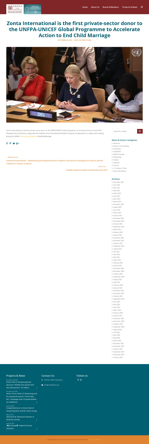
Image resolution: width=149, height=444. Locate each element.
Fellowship (117, 149)
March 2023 (117, 213)
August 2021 (117, 249)
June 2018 (116, 335)
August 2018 (117, 330)
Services (116, 165)
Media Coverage (118, 154)
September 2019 (118, 299)
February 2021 (118, 263)
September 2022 (118, 227)
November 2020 (118, 271)
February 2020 (118, 285)
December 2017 (118, 343)
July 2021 (116, 252)
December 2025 (118, 182)
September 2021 (118, 246)
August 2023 (117, 207)
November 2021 (118, 241)
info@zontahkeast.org (51, 385)
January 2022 (117, 235)
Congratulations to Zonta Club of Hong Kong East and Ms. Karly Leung (21, 409)
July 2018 (116, 332)
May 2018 (116, 338)
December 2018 (118, 318)
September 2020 (118, 277)
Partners (116, 160)
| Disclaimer (98, 439)
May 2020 (116, 282)
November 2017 (118, 346)
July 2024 (116, 196)
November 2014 (118, 355)
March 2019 (117, 310)
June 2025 (116, 185)
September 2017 (118, 352)
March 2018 (117, 341)
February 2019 (118, 313)
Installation (117, 151)
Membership (117, 157)
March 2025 (117, 193)
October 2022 (117, 224)
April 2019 (116, 307)
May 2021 (116, 257)
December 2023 (118, 204)
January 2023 (117, 215)
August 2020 (117, 279)
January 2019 (117, 316)
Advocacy (116, 143)
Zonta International (82, 40)
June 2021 (116, 254)
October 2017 (117, 349)
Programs (116, 163)
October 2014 (117, 357)
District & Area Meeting (121, 146)
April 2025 (116, 190)
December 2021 (118, 238)
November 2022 (118, 221)
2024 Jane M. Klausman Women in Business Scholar (21, 418)
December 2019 (118, 290)
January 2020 (117, 288)
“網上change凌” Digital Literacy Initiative (21, 426)
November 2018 (118, 321)
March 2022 (117, 229)
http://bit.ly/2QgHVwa (28, 136)
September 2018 (118, 327)
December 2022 (118, 218)
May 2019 (116, 304)
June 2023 (116, 210)
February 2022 (118, 232)
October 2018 (117, 324)
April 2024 (116, 199)
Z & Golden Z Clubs (120, 168)
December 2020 (118, 268)
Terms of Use (92, 439)
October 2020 (117, 274)
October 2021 (117, 243)
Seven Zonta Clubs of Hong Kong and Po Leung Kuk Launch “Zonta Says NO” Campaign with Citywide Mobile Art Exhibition (21, 397)
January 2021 (117, 266)
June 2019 (116, 302)
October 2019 (117, 296)
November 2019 (118, 293)
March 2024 (117, 202)
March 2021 (117, 260)
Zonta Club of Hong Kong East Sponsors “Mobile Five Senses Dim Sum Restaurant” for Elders (21, 385)
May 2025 (116, 188)
